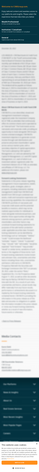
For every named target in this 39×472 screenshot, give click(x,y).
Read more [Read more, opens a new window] (10, 459)
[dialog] (19, 457)
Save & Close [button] (19, 462)
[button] (19, 468)
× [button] (36, 444)
